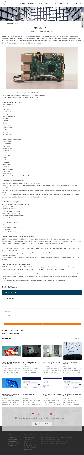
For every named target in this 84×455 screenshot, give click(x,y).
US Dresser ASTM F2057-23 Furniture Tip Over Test (51, 363)
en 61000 (5, 190)
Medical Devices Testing (10, 441)
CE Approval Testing (17, 330)
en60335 (5, 183)
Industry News (14, 23)
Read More (78, 338)
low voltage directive (13, 95)
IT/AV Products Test (9, 437)
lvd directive (42, 269)
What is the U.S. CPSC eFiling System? (72, 394)
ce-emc (5, 93)
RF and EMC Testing (10, 445)
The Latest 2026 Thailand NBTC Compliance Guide (70, 363)
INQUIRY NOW (43, 421)
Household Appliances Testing (12, 439)
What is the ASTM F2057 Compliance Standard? (29, 363)
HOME (4, 23)
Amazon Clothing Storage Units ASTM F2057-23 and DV (11, 363)
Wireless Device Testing (10, 443)
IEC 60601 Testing (13, 333)
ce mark (39, 38)
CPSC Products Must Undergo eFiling (52, 394)
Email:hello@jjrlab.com (10, 287)
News (8, 23)
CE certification (6, 36)
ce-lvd (4, 95)
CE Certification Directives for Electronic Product (10, 394)
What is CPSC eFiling (28, 394)
